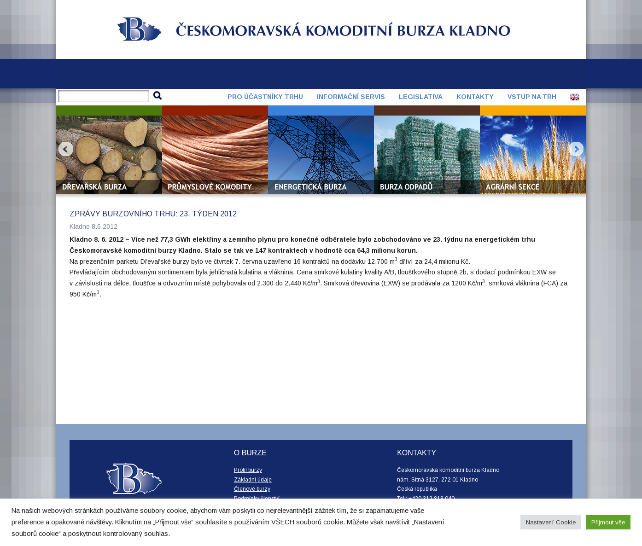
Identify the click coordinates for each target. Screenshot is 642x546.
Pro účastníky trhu (265, 96)
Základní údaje (253, 479)
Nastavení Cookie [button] (551, 522)
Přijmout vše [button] (608, 522)
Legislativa (421, 96)
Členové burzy (252, 489)
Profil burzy (248, 470)
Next (576, 149)
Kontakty (475, 96)
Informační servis (351, 96)
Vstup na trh (532, 96)
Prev (65, 149)
